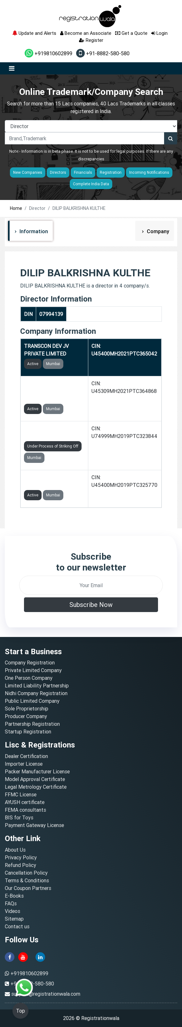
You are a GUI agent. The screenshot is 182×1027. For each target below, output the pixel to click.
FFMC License (20, 794)
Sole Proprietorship (26, 708)
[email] (91, 585)
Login (159, 33)
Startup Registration (28, 731)
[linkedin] (40, 956)
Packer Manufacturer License (37, 771)
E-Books (14, 896)
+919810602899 (48, 53)
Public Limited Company (32, 701)
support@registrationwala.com (45, 994)
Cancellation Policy (26, 873)
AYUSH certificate (24, 802)
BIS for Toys (19, 817)
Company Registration (30, 662)
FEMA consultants (25, 810)
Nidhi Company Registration (36, 693)
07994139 (51, 314)
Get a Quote (131, 33)
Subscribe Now (91, 605)
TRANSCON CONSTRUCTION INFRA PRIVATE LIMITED (51, 391)
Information (33, 231)
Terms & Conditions (27, 880)
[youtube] (23, 956)
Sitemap (14, 919)
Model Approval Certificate (35, 779)
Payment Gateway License (34, 825)
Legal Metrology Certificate (36, 787)
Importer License (24, 764)
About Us (15, 850)
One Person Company (28, 678)
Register (91, 40)
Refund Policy (20, 865)
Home (16, 208)
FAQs (11, 903)
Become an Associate (85, 33)
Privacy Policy (21, 857)
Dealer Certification (26, 756)
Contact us (17, 926)
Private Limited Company (33, 670)
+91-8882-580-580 (103, 53)
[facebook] (9, 956)
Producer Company (26, 716)
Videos (12, 911)
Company (157, 231)
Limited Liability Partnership (37, 685)
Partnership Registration (32, 724)
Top (20, 1011)
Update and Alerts (34, 33)
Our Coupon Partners (28, 888)
